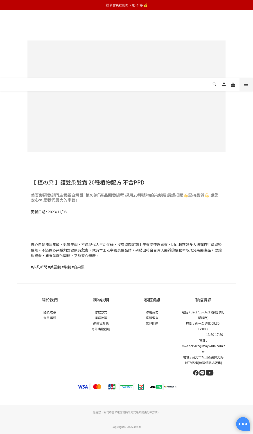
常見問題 (152, 323)
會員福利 (49, 317)
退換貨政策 (101, 323)
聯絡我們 (152, 312)
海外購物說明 (100, 329)
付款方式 (101, 312)
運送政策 (101, 317)
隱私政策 (49, 312)
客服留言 (152, 317)
